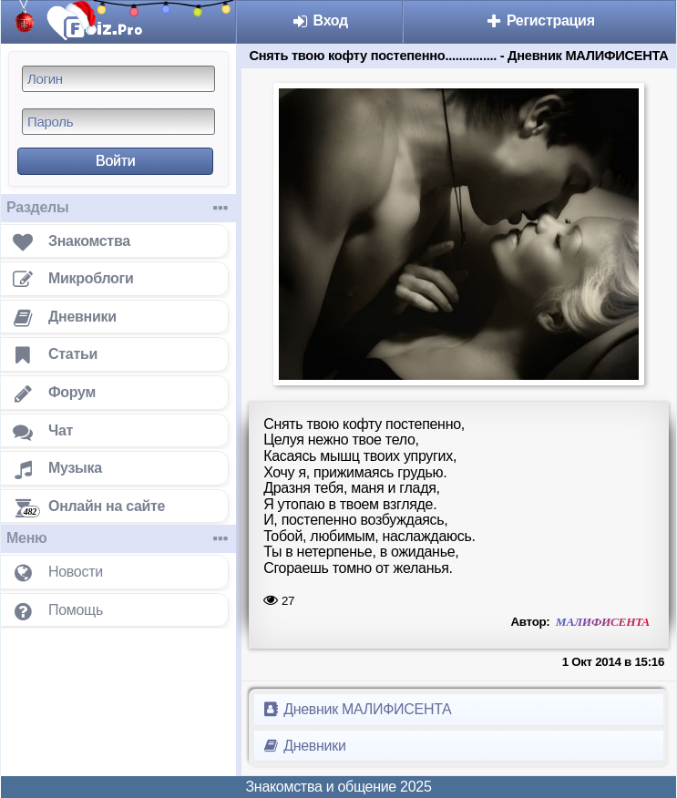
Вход (319, 20)
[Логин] (118, 79)
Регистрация (540, 20)
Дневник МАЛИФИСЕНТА (356, 709)
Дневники (304, 745)
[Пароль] (118, 121)
